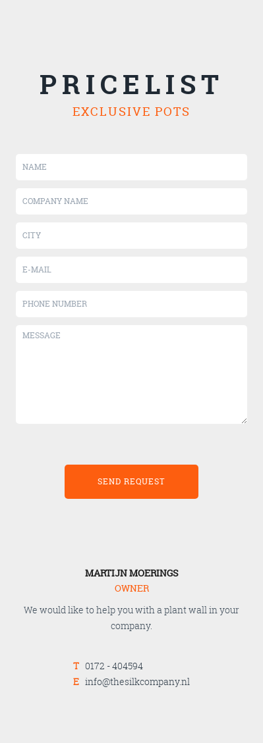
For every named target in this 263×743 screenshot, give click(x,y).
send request (131, 481)
